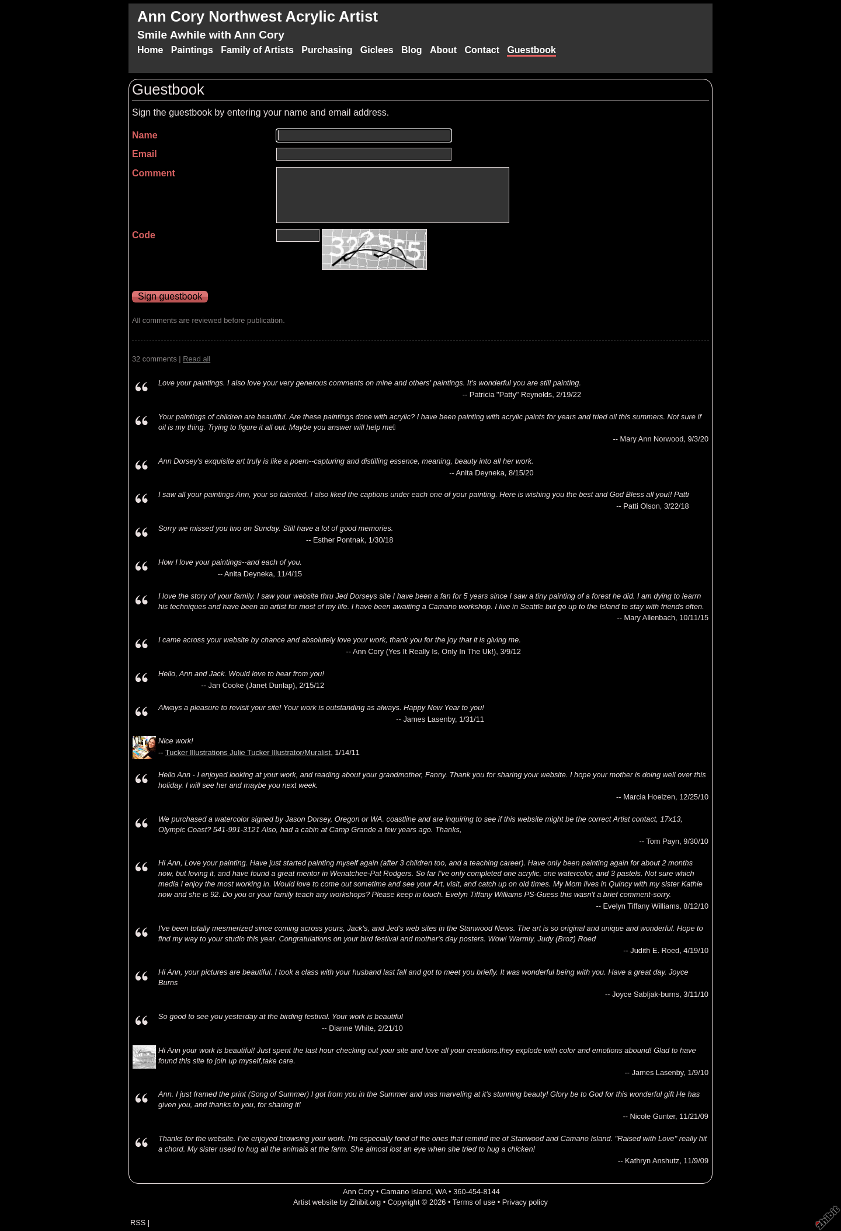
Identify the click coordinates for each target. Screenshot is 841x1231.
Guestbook (531, 50)
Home (150, 50)
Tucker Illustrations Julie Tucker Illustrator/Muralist (248, 752)
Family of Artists (257, 50)
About (443, 50)
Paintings (192, 50)
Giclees (377, 50)
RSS (137, 1222)
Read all (196, 358)
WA (440, 1191)
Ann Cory (358, 1191)
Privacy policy (525, 1202)
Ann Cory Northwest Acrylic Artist (257, 16)
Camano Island (406, 1191)
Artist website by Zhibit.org (337, 1202)
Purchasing (326, 50)
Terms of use (474, 1202)
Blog (411, 50)
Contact (481, 50)
